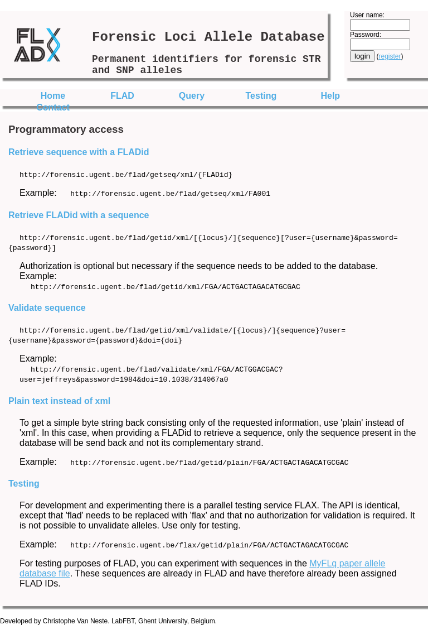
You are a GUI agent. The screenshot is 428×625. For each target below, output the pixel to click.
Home (53, 95)
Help (330, 95)
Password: (365, 35)
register (390, 56)
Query (192, 95)
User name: (367, 15)
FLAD (122, 95)
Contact (53, 107)
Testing (261, 95)
